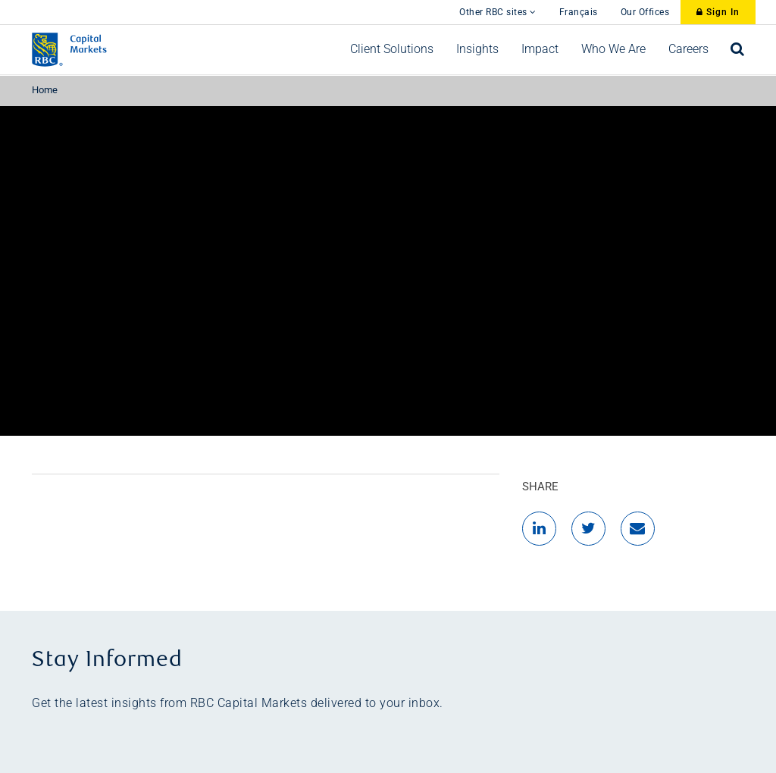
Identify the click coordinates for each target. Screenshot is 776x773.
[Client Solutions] (392, 49)
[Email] (638, 529)
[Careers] (688, 49)
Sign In (718, 12)
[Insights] (477, 49)
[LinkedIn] (539, 529)
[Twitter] (588, 529)
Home (45, 89)
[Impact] (540, 49)
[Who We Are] (613, 49)
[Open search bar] (738, 49)
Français (578, 12)
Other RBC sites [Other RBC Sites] (498, 12)
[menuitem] (392, 49)
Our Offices (645, 12)
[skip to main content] (436, 4)
